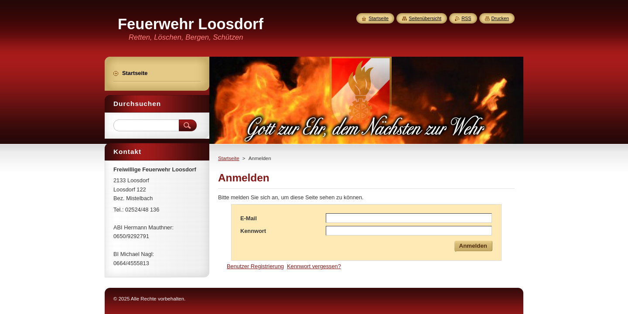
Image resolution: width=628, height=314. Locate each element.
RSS (466, 18)
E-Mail (248, 218)
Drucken (500, 18)
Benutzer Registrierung (255, 266)
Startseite (228, 158)
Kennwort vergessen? (314, 266)
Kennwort (253, 231)
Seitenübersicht (425, 18)
